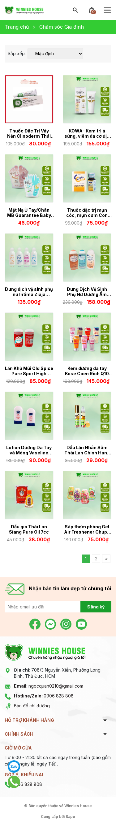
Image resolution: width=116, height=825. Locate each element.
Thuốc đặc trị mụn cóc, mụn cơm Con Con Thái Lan (87, 212)
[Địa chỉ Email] (58, 606)
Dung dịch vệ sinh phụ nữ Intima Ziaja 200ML (29, 292)
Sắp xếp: (17, 53)
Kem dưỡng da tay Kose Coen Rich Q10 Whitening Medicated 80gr (87, 371)
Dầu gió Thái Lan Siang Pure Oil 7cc (29, 529)
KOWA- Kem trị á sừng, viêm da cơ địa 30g (87, 133)
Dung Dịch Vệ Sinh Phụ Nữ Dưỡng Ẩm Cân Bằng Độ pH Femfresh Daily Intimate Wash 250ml (87, 292)
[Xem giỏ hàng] (91, 9)
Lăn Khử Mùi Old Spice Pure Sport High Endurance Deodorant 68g (29, 371)
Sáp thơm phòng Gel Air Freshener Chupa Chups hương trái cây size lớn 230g (87, 529)
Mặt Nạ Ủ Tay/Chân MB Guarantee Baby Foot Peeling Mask (29, 212)
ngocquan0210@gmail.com (48, 686)
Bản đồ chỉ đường (32, 705)
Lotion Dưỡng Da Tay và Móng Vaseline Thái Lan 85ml (29, 450)
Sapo (70, 816)
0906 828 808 (44, 695)
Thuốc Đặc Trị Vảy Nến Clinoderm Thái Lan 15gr (29, 133)
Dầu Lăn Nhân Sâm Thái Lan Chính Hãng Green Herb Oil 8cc (87, 450)
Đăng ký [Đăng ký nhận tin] (96, 606)
